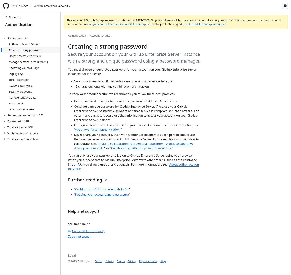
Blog (163, 261)
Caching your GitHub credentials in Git (102, 189)
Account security (100, 35)
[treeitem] (31, 73)
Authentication (18, 24)
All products (13, 17)
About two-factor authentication (97, 129)
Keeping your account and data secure (102, 194)
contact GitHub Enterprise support (206, 24)
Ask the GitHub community (86, 231)
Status (121, 261)
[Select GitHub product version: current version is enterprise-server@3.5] (53, 6)
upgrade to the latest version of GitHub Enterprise (119, 24)
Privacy (109, 261)
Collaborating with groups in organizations (141, 148)
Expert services (148, 261)
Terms (98, 261)
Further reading (87, 180)
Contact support (79, 236)
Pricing (132, 261)
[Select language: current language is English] (285, 6)
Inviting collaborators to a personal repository (131, 144)
